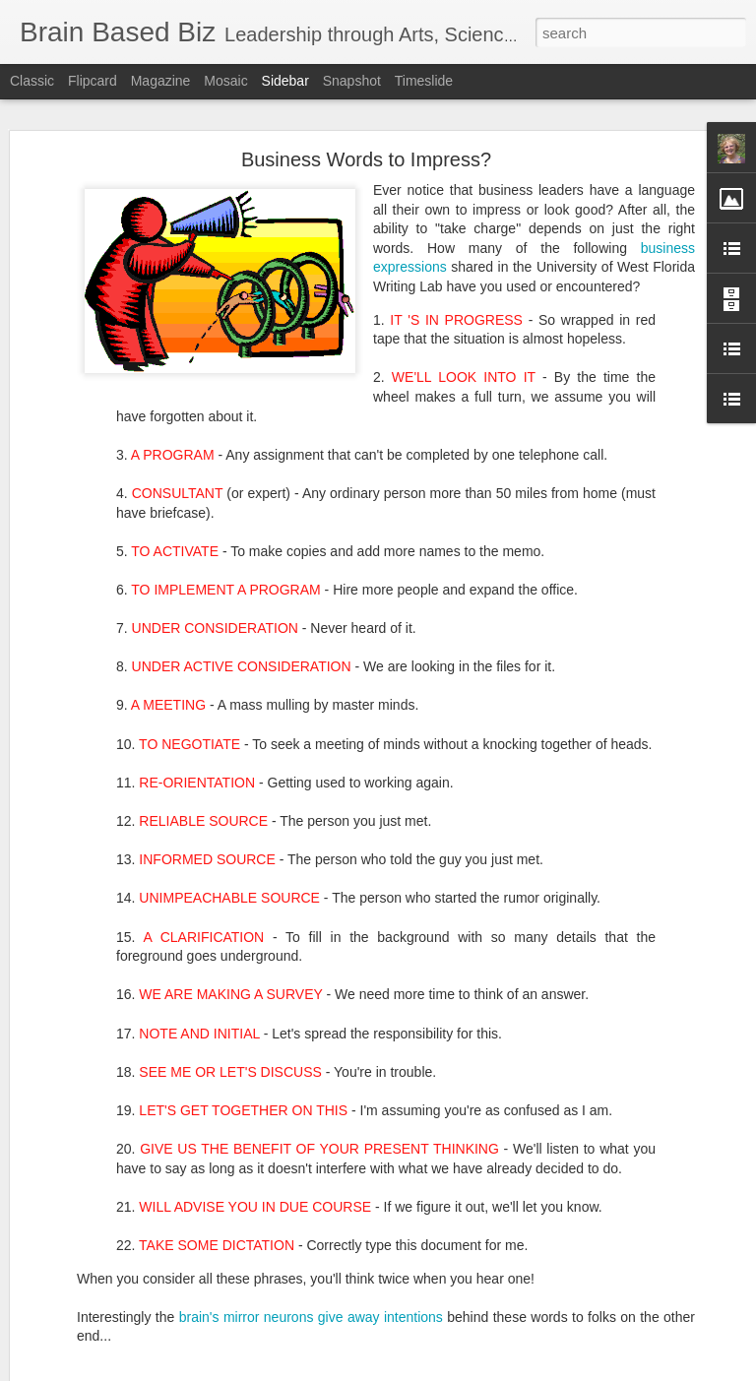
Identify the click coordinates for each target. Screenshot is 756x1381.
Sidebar (285, 81)
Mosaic (225, 81)
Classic (32, 81)
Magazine (161, 81)
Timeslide (424, 81)
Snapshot (352, 81)
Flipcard (92, 81)
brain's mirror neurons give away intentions (311, 1313)
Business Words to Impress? (366, 155)
